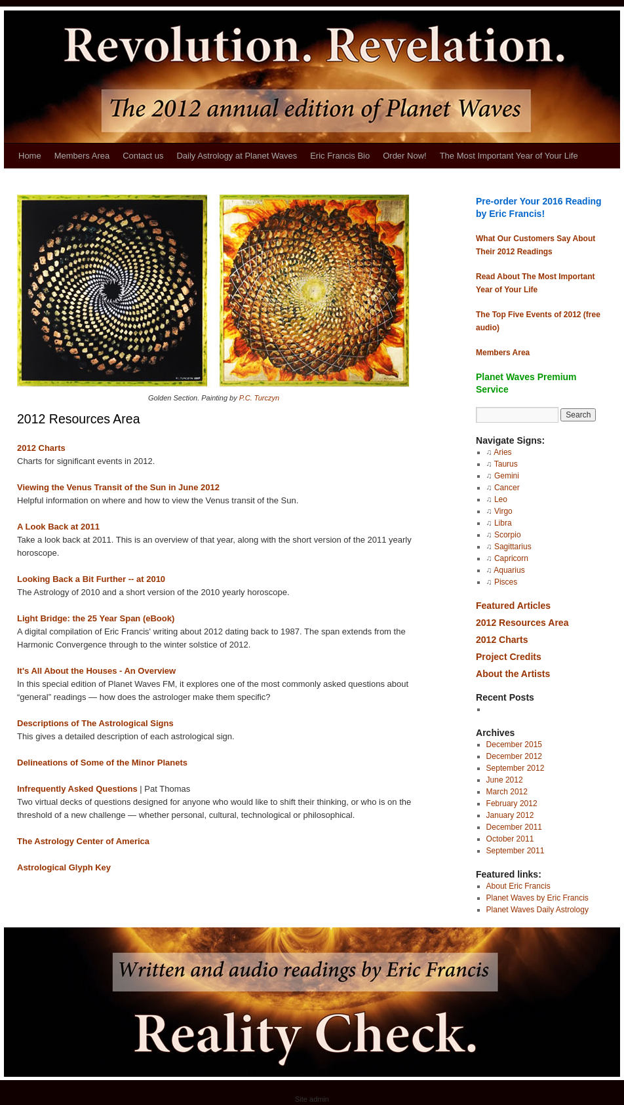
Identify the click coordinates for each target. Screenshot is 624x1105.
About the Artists (513, 674)
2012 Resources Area (522, 622)
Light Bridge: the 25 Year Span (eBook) (95, 618)
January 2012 (510, 815)
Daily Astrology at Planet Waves (236, 156)
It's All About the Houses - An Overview (96, 671)
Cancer (507, 487)
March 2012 (507, 791)
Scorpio (507, 534)
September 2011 (515, 850)
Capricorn (511, 558)
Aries (502, 452)
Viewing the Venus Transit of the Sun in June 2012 (118, 487)
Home (29, 156)
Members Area (82, 156)
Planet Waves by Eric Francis (537, 897)
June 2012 (504, 780)
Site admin (312, 1099)
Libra (503, 523)
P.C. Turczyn (259, 398)
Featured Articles (513, 605)
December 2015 (514, 744)
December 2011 (514, 827)
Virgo (503, 511)
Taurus (506, 464)
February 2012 (511, 803)
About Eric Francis (518, 886)
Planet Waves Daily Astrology (537, 909)
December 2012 (514, 756)
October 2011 (510, 838)
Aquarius (509, 570)
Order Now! (404, 156)
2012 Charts (41, 448)
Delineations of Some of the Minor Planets (102, 762)
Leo (500, 499)
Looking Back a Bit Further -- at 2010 (91, 579)
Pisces (505, 582)
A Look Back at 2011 (58, 527)
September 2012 (515, 768)
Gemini (506, 475)
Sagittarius (513, 546)
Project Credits (508, 656)
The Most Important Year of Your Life (509, 156)
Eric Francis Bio (340, 156)
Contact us (143, 156)
